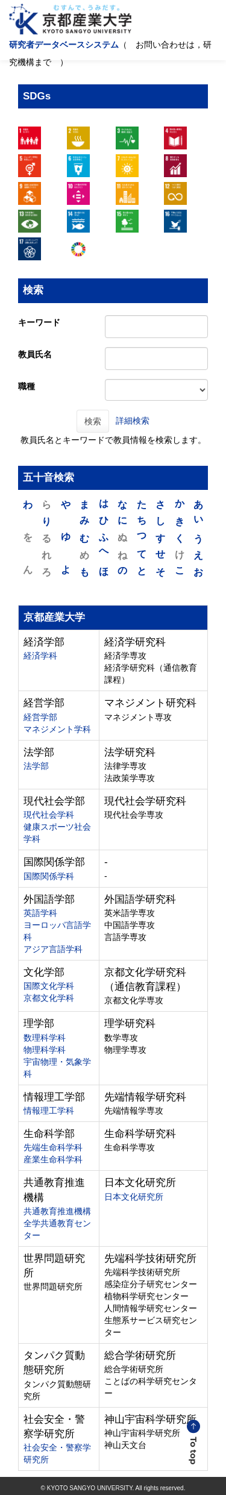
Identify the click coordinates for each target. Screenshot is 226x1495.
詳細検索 (132, 420)
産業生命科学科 (53, 1159)
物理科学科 (45, 1050)
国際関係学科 (49, 876)
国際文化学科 (49, 986)
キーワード (39, 322)
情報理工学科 (49, 1110)
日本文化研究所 (133, 1197)
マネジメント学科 (57, 729)
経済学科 (40, 655)
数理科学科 (45, 1037)
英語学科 (40, 913)
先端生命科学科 (53, 1147)
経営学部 (40, 717)
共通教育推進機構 (57, 1211)
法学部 (36, 766)
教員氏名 (35, 354)
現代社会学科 (49, 815)
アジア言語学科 (53, 949)
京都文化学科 (49, 998)
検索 (92, 421)
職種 (26, 386)
